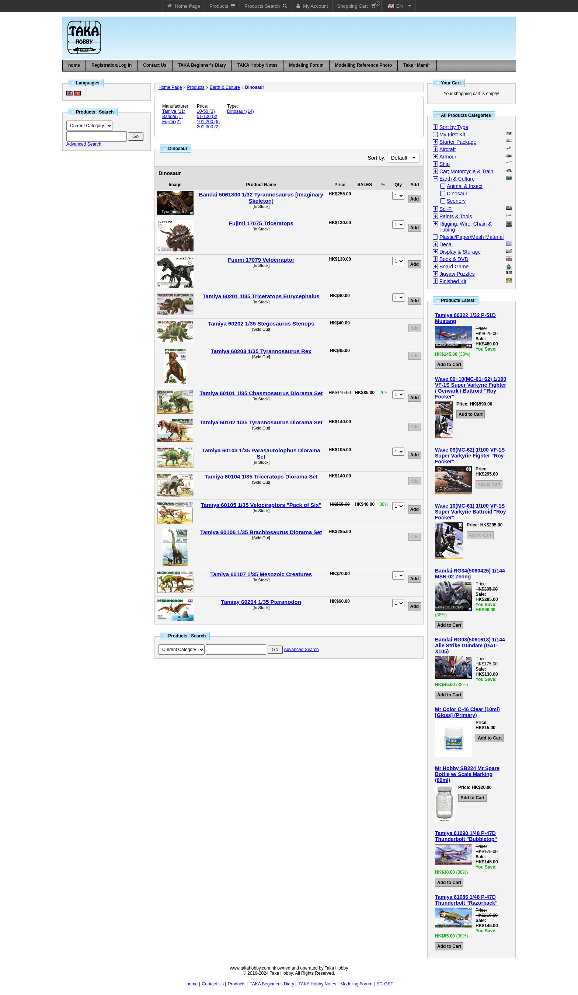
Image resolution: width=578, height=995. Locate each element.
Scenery (456, 201)
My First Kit (452, 135)
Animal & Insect (465, 186)
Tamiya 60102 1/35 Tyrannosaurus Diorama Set (261, 422)
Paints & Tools (455, 216)
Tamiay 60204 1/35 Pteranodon (261, 602)
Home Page (170, 87)
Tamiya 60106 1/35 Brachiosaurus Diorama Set (261, 532)
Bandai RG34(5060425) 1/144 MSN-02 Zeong (470, 574)
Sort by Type (453, 127)
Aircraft (447, 149)
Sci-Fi (446, 209)
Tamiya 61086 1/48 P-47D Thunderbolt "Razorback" (466, 900)
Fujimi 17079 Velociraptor (261, 260)
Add (414, 328)
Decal (446, 244)
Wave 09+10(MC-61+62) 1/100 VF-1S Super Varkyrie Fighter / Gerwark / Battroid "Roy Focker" (470, 388)
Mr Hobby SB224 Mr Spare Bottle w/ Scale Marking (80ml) (467, 774)
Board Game (454, 266)
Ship (444, 164)
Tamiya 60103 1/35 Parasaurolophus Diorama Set (261, 453)
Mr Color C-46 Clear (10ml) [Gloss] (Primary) (467, 712)
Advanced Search (83, 144)
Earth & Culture (225, 87)
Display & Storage (460, 252)
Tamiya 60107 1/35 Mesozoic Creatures (261, 574)
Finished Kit (452, 281)
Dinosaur (254, 87)
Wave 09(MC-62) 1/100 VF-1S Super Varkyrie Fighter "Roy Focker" (470, 456)
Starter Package (457, 142)
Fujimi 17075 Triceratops (261, 223)
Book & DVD (454, 259)
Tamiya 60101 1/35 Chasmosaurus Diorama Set (261, 393)
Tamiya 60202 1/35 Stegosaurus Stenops (261, 323)
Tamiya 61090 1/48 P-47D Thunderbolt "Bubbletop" (466, 836)
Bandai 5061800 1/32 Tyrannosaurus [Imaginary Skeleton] (261, 197)
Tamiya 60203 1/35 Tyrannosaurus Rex (261, 351)
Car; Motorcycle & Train (466, 171)
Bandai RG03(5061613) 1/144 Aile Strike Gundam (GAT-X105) (470, 645)
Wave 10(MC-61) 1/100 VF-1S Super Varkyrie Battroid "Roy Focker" (470, 512)
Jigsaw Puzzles (457, 274)
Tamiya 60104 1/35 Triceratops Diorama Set (261, 476)
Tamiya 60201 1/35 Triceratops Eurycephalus (261, 296)
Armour (447, 157)
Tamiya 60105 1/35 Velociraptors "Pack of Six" (261, 505)
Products (195, 87)
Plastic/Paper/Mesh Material (471, 237)
